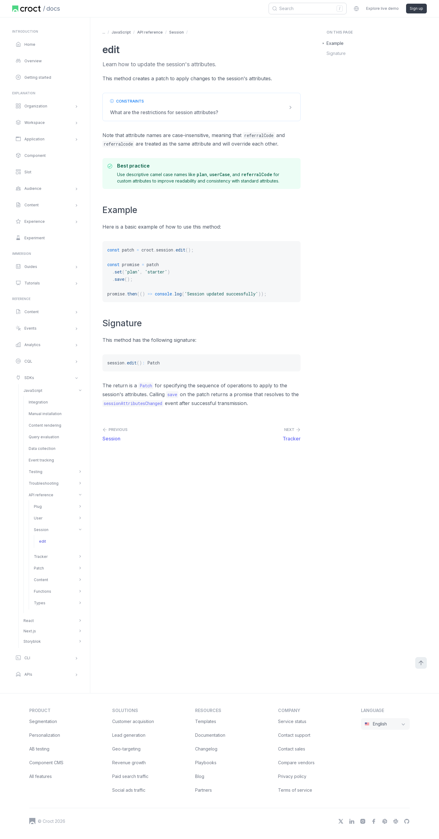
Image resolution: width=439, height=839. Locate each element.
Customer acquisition (133, 721)
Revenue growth (129, 762)
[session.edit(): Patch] (201, 362)
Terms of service (295, 790)
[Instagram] (363, 821)
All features (40, 776)
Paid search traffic (130, 776)
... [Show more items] (103, 32)
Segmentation (43, 721)
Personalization (44, 735)
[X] (341, 821)
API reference (150, 32)
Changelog (206, 748)
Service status (292, 721)
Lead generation (128, 735)
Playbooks (205, 762)
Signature (336, 53)
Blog (199, 776)
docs (53, 8)
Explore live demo (382, 8)
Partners (203, 790)
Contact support (294, 735)
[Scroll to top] (421, 663)
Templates (205, 721)
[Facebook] (374, 821)
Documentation (210, 735)
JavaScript (121, 32)
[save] (172, 394)
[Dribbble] (385, 821)
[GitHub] (407, 821)
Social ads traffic (128, 790)
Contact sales (291, 748)
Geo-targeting (126, 748)
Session (176, 32)
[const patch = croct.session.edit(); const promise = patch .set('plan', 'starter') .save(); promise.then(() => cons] (201, 271)
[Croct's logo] (32, 821)
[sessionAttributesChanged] (132, 403)
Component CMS (46, 762)
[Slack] (396, 821)
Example (335, 43)
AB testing (39, 748)
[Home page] (26, 8)
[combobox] (305, 8)
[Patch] (145, 385)
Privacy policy (292, 776)
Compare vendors (296, 762)
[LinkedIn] (352, 821)
